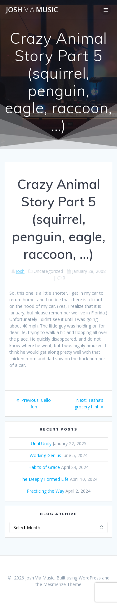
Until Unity (41, 443)
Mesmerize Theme (62, 584)
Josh (20, 271)
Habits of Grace (44, 467)
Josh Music (32, 9)
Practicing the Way (45, 491)
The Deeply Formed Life (44, 479)
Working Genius (45, 455)
